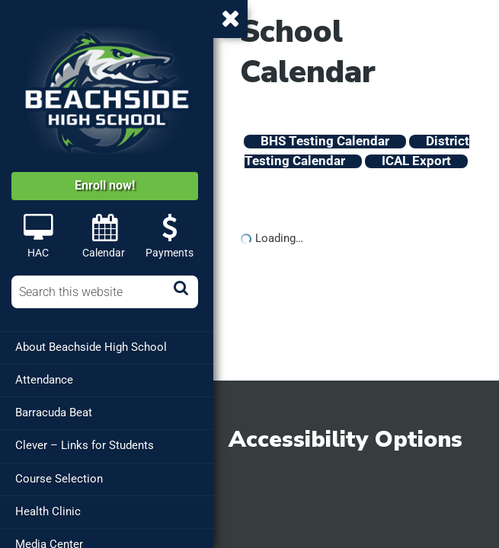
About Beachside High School (91, 347)
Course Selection (59, 478)
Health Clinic (48, 511)
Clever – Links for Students (84, 445)
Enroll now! (105, 185)
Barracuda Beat (53, 412)
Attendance (44, 380)
